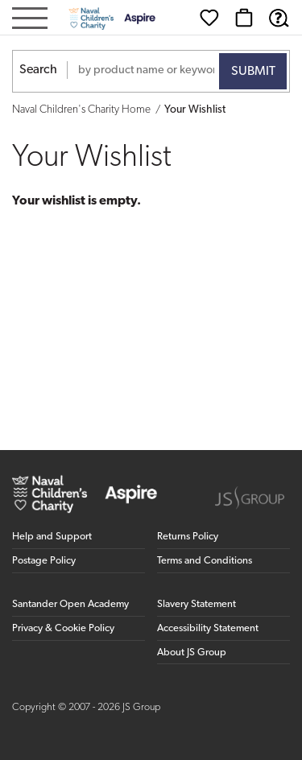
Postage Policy (44, 561)
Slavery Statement (196, 604)
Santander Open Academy (70, 604)
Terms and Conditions (204, 561)
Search (38, 70)
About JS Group (191, 652)
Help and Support (52, 536)
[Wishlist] (209, 17)
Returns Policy (187, 536)
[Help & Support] (278, 17)
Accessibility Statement (208, 628)
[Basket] (244, 17)
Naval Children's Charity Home (81, 110)
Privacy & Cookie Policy (63, 628)
